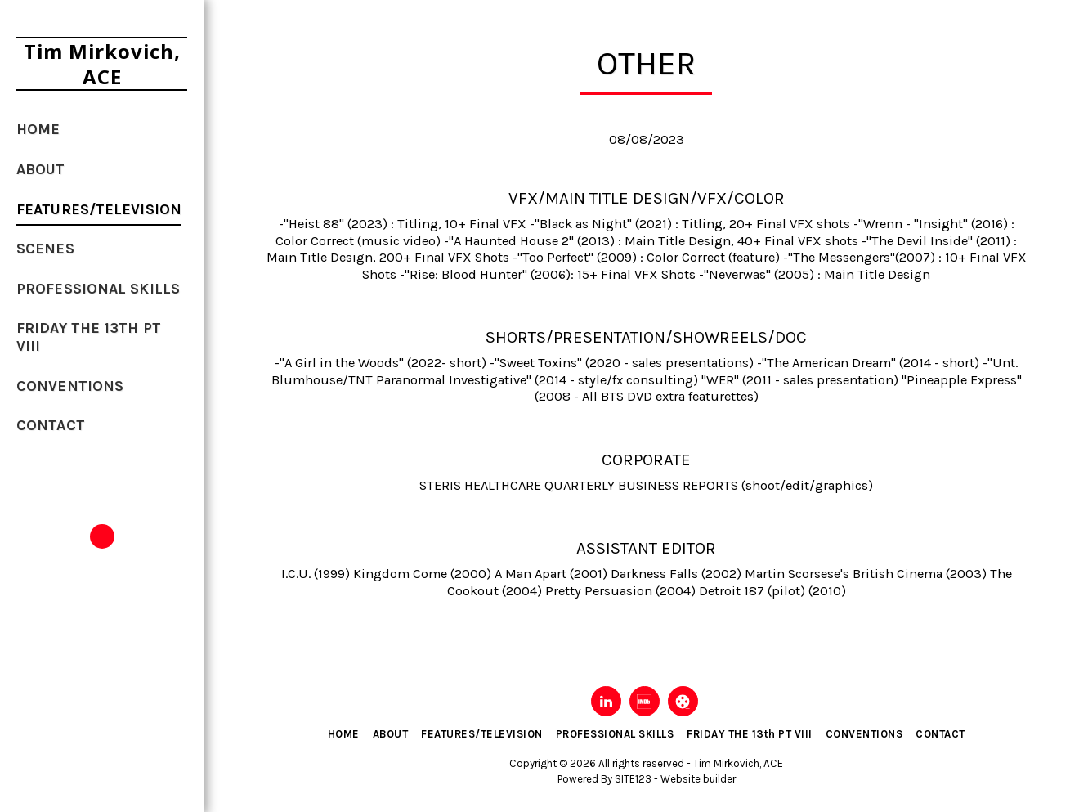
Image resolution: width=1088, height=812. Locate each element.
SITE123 (633, 779)
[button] (102, 536)
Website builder (698, 779)
